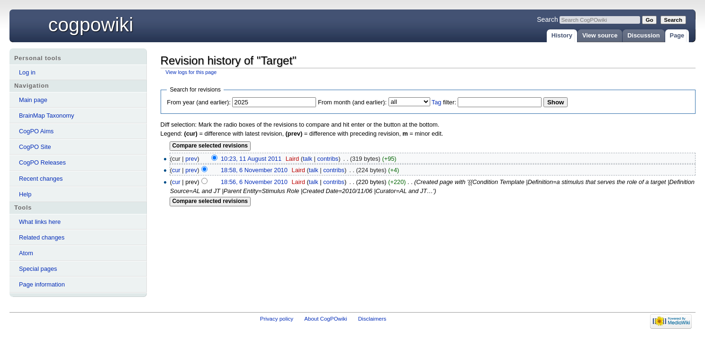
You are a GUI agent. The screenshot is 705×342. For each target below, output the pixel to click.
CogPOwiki (91, 25)
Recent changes (41, 178)
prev (191, 158)
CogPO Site (35, 146)
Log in (27, 72)
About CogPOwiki (325, 319)
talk (307, 158)
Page (677, 35)
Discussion (643, 35)
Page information (42, 284)
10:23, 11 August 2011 (251, 158)
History (561, 35)
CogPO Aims (36, 131)
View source (599, 35)
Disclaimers (372, 319)
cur (176, 170)
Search (547, 19)
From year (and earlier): (198, 102)
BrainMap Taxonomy (46, 115)
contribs (327, 158)
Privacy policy (276, 319)
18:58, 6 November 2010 (254, 170)
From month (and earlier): (352, 102)
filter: (444, 102)
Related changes (41, 237)
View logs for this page (191, 72)
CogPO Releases (42, 162)
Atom (26, 253)
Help (25, 194)
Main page (33, 99)
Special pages (38, 268)
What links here (40, 221)
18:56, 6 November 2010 (254, 181)
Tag (437, 102)
